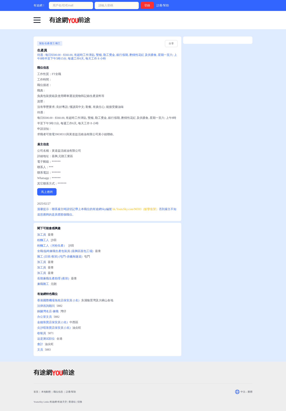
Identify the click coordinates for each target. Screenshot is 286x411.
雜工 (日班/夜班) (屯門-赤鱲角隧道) (59, 256)
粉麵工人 (43, 240)
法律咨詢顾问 (46, 305)
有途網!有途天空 (58, 401)
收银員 (41, 333)
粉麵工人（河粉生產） (51, 245)
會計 (40, 344)
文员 (40, 349)
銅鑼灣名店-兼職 (48, 311)
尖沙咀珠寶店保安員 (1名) (54, 327)
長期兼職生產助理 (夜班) (53, 278)
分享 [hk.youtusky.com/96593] (171, 43)
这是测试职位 (46, 338)
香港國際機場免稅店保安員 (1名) (58, 300)
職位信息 (58, 391)
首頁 (36, 391)
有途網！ (39, 5)
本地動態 (46, 391)
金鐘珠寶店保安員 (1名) (52, 322)
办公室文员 (44, 316)
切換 (79, 401)
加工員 (41, 234)
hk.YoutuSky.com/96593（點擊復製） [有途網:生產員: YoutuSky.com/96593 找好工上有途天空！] (136, 209)
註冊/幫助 (162, 5)
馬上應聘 (47, 191)
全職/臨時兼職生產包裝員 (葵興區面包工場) (65, 251)
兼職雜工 (43, 283)
